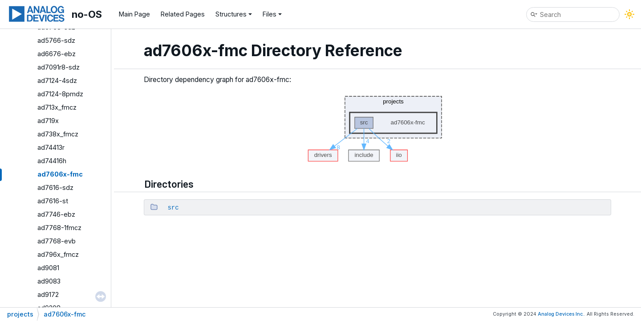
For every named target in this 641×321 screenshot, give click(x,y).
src (173, 207)
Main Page (134, 14)
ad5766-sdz (56, 40)
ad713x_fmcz (57, 107)
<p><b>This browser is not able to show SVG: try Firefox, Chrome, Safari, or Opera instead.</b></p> (377, 126)
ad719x (48, 120)
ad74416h (51, 161)
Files (272, 14)
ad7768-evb (56, 241)
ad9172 (48, 294)
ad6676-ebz (56, 54)
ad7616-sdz (55, 187)
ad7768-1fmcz (59, 227)
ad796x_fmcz (58, 254)
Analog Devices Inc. (561, 314)
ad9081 (48, 268)
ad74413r (51, 147)
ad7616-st (52, 201)
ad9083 (49, 281)
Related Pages (183, 14)
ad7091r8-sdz (58, 67)
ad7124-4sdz (57, 80)
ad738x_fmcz (57, 134)
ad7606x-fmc (60, 174)
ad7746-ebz (56, 214)
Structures (233, 14)
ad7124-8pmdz (60, 94)
